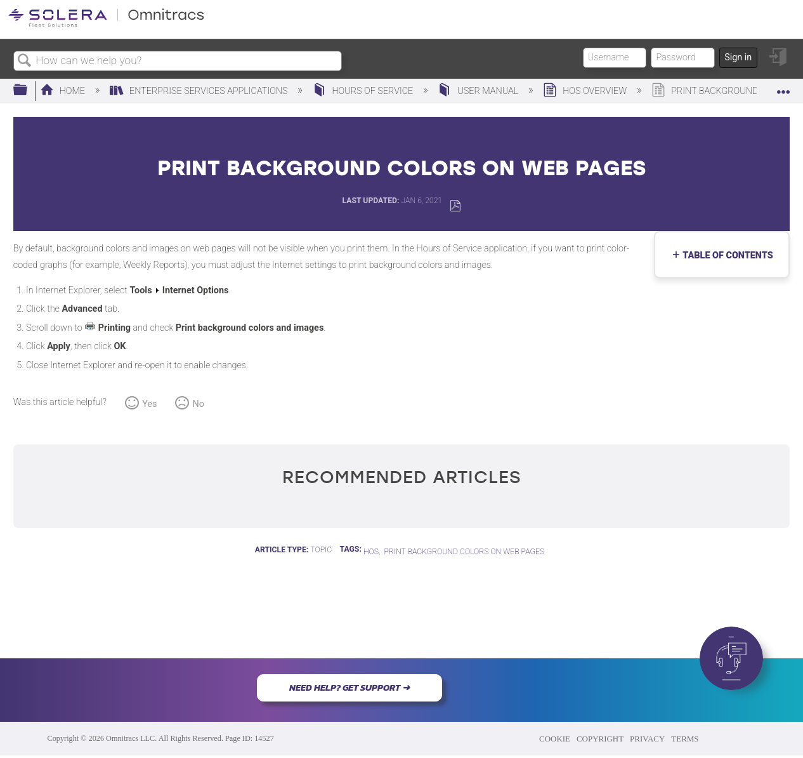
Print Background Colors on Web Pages (464, 551)
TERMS (684, 738)
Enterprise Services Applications (200, 91)
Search (24, 61)
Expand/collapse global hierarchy (28, 90)
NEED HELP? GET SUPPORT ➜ (349, 688)
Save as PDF (455, 206)
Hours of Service (364, 91)
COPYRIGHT (600, 738)
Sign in (738, 57)
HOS (371, 551)
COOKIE (554, 738)
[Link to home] (106, 25)
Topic (321, 549)
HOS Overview (586, 91)
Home (64, 91)
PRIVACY (647, 738)
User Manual (479, 91)
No (198, 404)
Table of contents (724, 255)
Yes (149, 404)
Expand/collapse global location (783, 87)
